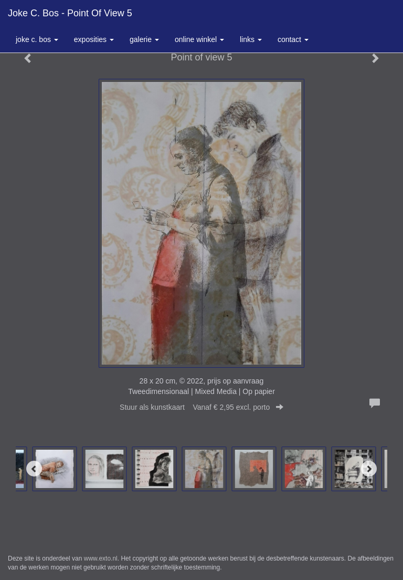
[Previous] (34, 469)
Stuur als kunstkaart (201, 407)
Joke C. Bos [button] (37, 39)
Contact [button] (293, 39)
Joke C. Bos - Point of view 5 (70, 13)
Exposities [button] (94, 39)
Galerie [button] (144, 39)
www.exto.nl (101, 558)
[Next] (369, 469)
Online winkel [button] (199, 39)
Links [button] (251, 39)
